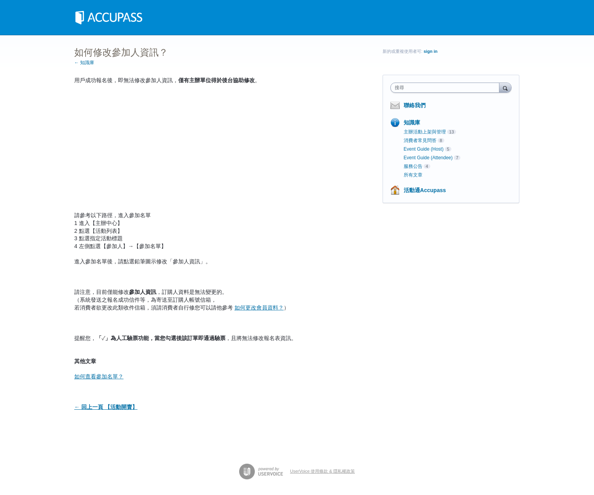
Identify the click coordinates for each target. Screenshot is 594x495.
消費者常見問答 (420, 140)
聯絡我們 (415, 105)
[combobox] (446, 87)
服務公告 (413, 166)
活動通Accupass (425, 190)
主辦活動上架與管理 (425, 132)
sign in (430, 51)
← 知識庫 (84, 62)
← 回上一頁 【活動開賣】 (106, 407)
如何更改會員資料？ (259, 307)
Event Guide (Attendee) (428, 157)
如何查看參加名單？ (98, 376)
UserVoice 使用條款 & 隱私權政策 (322, 471)
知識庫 (412, 122)
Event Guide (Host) (424, 149)
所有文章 (413, 175)
